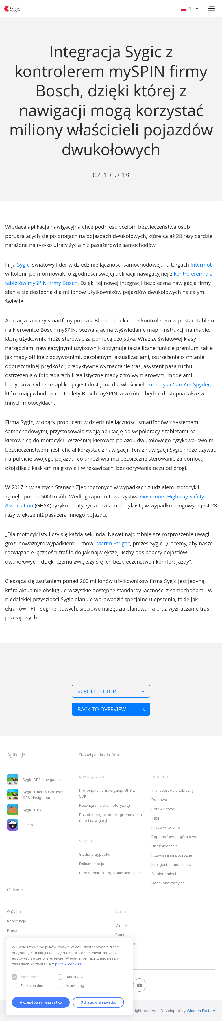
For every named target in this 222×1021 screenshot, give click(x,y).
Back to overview (111, 709)
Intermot (201, 264)
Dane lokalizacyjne (168, 883)
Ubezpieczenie (164, 846)
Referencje (16, 921)
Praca (12, 930)
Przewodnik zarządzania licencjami (110, 872)
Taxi (155, 818)
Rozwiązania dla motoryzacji (104, 805)
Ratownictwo (162, 808)
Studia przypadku (94, 854)
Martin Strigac (113, 543)
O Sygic (14, 911)
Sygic (23, 264)
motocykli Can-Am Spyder (178, 384)
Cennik (121, 925)
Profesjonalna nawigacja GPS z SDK (107, 793)
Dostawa (159, 799)
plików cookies (68, 964)
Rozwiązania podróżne (171, 855)
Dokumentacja (91, 863)
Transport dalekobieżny (172, 790)
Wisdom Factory (201, 1010)
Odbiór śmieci (163, 873)
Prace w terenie (165, 827)
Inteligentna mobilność (171, 864)
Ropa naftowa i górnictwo (174, 836)
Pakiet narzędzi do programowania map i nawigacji (110, 817)
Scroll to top (111, 691)
